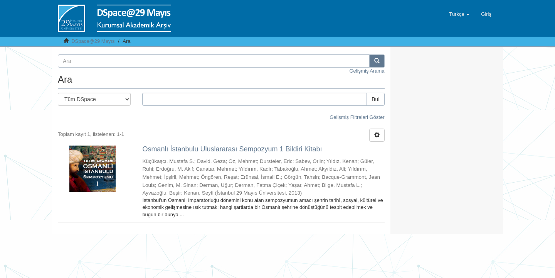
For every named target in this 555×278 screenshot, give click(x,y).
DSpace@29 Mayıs (92, 41)
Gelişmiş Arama (366, 71)
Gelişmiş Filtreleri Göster (357, 117)
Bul (375, 99)
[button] (459, 14)
